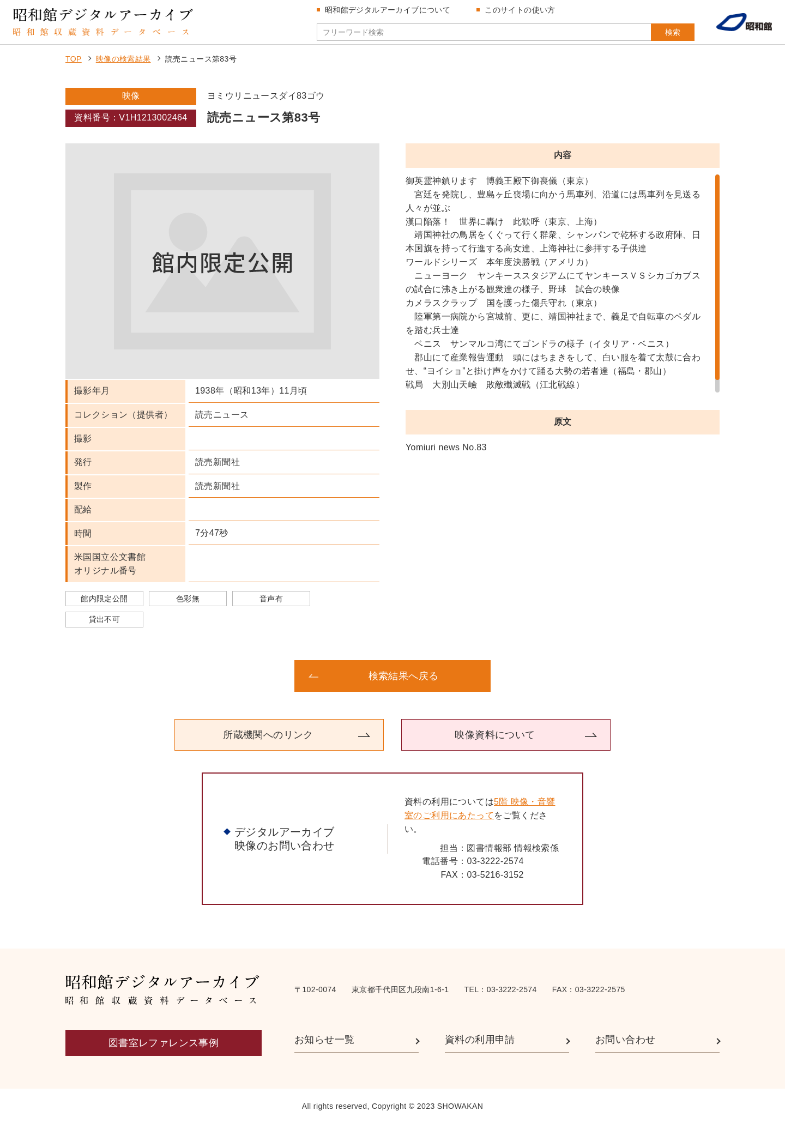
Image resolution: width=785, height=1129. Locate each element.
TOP (73, 63)
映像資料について (495, 739)
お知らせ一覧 (324, 1044)
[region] (563, 288)
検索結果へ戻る (404, 680)
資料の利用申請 (480, 1044)
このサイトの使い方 (521, 12)
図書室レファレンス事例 (163, 1047)
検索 (664, 34)
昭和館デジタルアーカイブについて (389, 12)
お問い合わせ (625, 1044)
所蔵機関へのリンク (268, 739)
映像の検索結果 (123, 63)
